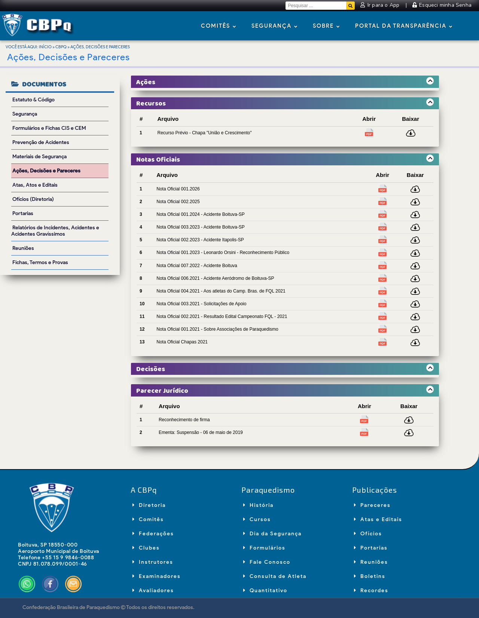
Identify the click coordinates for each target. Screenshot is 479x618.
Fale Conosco (266, 562)
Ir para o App (380, 5)
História (258, 505)
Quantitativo (265, 590)
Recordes (371, 590)
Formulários (264, 548)
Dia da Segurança (272, 533)
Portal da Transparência (404, 26)
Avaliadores (153, 590)
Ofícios (368, 533)
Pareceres (372, 505)
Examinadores (156, 576)
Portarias (371, 548)
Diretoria (149, 505)
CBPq (61, 46)
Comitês (219, 26)
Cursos (257, 519)
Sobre (326, 26)
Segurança (274, 26)
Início (45, 46)
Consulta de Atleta (274, 576)
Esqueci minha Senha (442, 5)
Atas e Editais (378, 519)
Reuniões (371, 562)
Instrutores (152, 562)
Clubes (146, 548)
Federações (153, 533)
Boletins (369, 576)
